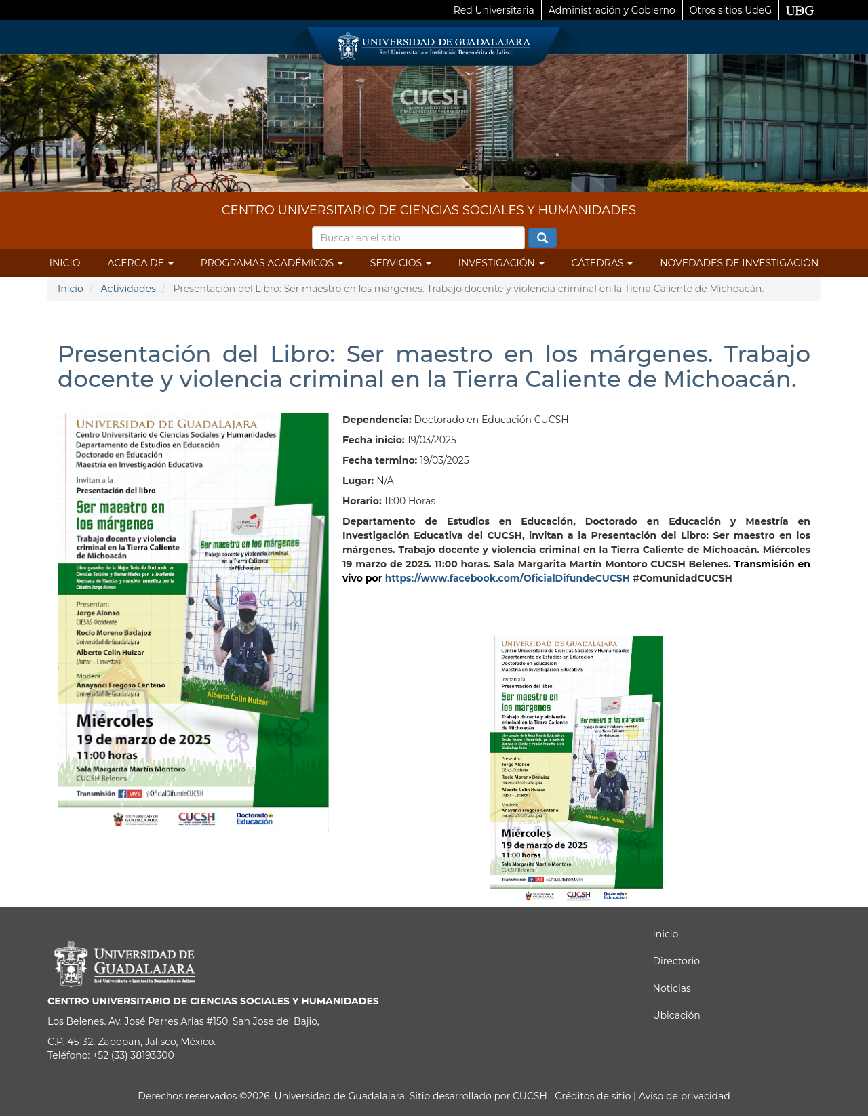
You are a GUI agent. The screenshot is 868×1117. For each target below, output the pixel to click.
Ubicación (677, 1015)
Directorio (676, 961)
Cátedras (602, 263)
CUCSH (530, 1096)
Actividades (127, 289)
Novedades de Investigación (739, 263)
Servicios (400, 263)
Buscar (542, 238)
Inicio (65, 263)
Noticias (672, 988)
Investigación (501, 263)
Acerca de (140, 263)
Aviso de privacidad (683, 1096)
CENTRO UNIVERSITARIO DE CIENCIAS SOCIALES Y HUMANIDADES (429, 210)
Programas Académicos (272, 263)
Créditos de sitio (593, 1096)
